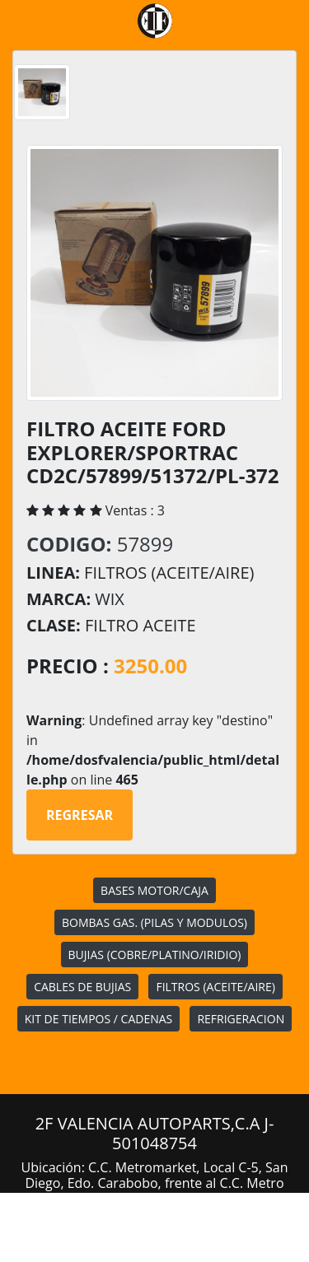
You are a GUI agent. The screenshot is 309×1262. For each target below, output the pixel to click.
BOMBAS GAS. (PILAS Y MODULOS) (154, 922)
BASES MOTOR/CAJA (154, 890)
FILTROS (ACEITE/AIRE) (215, 986)
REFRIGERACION (240, 1019)
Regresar (79, 815)
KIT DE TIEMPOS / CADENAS (98, 1019)
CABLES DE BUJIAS (82, 986)
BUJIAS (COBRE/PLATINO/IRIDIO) (154, 954)
